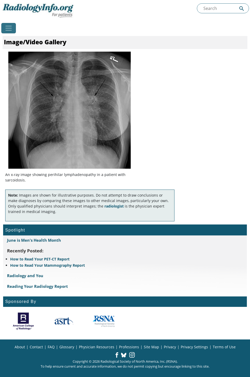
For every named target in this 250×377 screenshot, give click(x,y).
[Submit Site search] (241, 8)
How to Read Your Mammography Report (47, 265)
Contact (36, 346)
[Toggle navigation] (8, 28)
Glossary (66, 346)
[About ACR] (23, 321)
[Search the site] (223, 8)
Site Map (151, 346)
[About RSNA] (104, 321)
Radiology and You (25, 275)
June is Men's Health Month (34, 240)
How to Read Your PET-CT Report (40, 259)
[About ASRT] (63, 321)
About (20, 346)
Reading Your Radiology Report (37, 286)
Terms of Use (224, 346)
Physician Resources (96, 346)
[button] (117, 355)
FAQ (51, 346)
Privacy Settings (194, 346)
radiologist (114, 206)
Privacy (170, 346)
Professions (129, 346)
